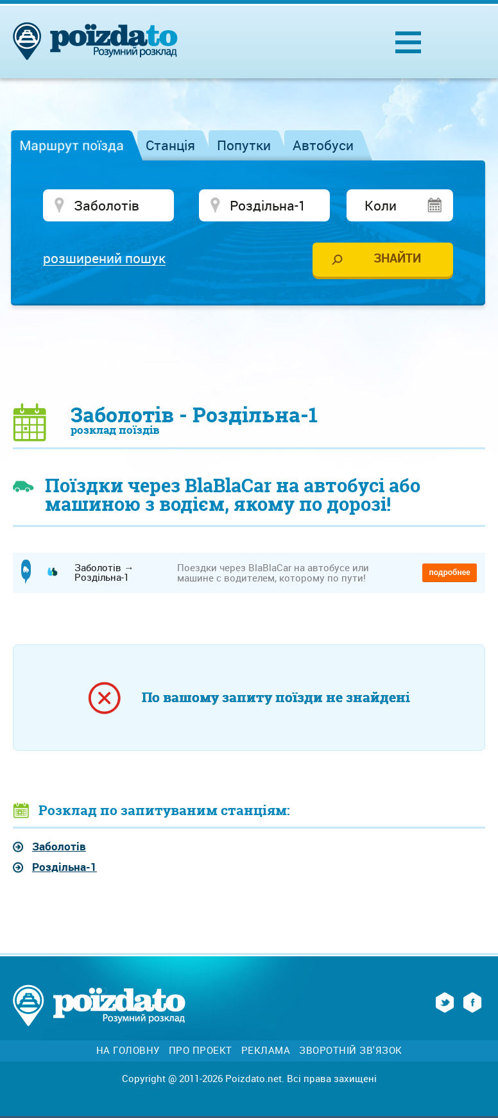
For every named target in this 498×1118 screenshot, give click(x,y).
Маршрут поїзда (71, 145)
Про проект (200, 1050)
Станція (170, 145)
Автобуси (323, 145)
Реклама (266, 1050)
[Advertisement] (249, 354)
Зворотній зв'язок (350, 1050)
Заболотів (59, 846)
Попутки (244, 145)
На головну (128, 1050)
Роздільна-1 (64, 866)
